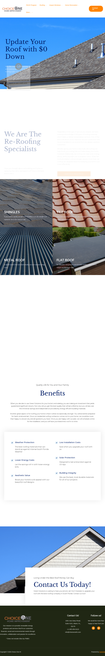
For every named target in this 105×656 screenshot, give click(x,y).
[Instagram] (98, 628)
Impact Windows (55, 5)
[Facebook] (93, 628)
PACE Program (31, 5)
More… (28, 12)
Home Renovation (71, 5)
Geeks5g (102, 652)
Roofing (42, 5)
